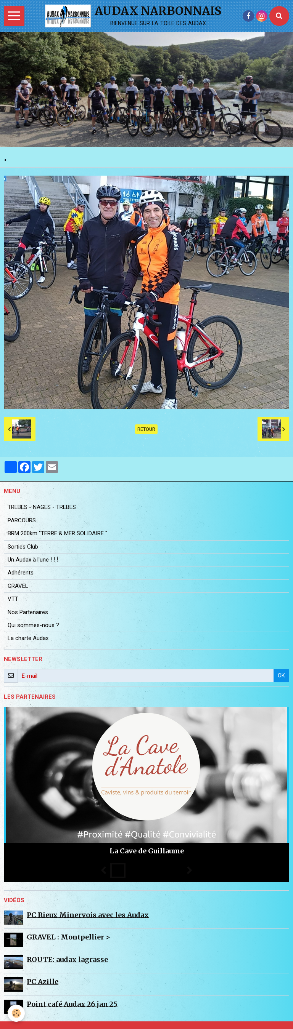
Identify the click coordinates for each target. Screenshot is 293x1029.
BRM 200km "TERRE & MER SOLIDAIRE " (57, 533)
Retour (146, 429)
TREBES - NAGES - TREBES (42, 507)
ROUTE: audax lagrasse (67, 959)
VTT (13, 598)
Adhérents (21, 572)
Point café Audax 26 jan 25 (72, 1003)
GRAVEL (18, 586)
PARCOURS (22, 520)
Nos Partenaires (28, 612)
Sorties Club (23, 546)
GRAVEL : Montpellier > (68, 937)
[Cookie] (16, 1013)
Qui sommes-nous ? (33, 625)
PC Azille (42, 981)
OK (281, 675)
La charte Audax (28, 638)
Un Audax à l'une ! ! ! (33, 559)
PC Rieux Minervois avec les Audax (88, 914)
